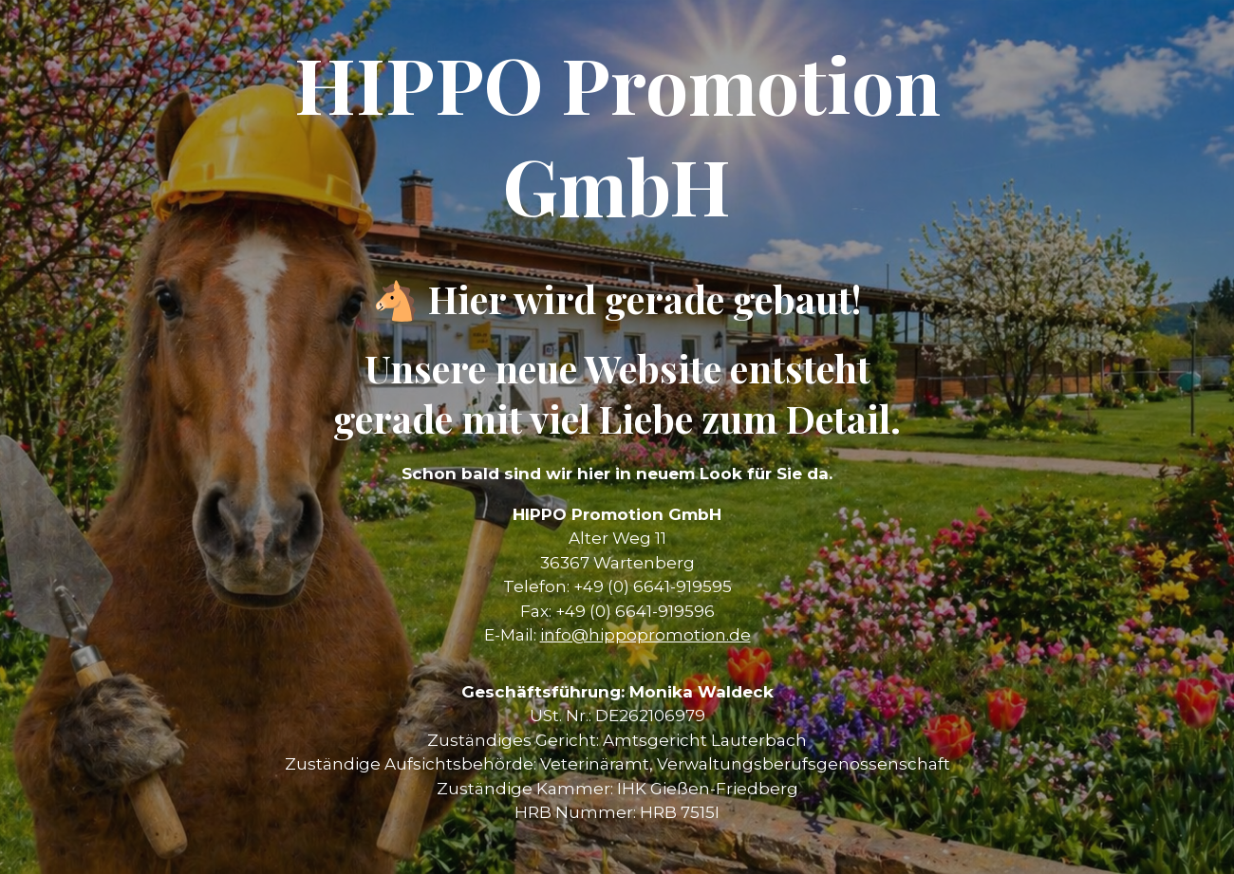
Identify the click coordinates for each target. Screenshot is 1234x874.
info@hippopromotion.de (645, 634)
